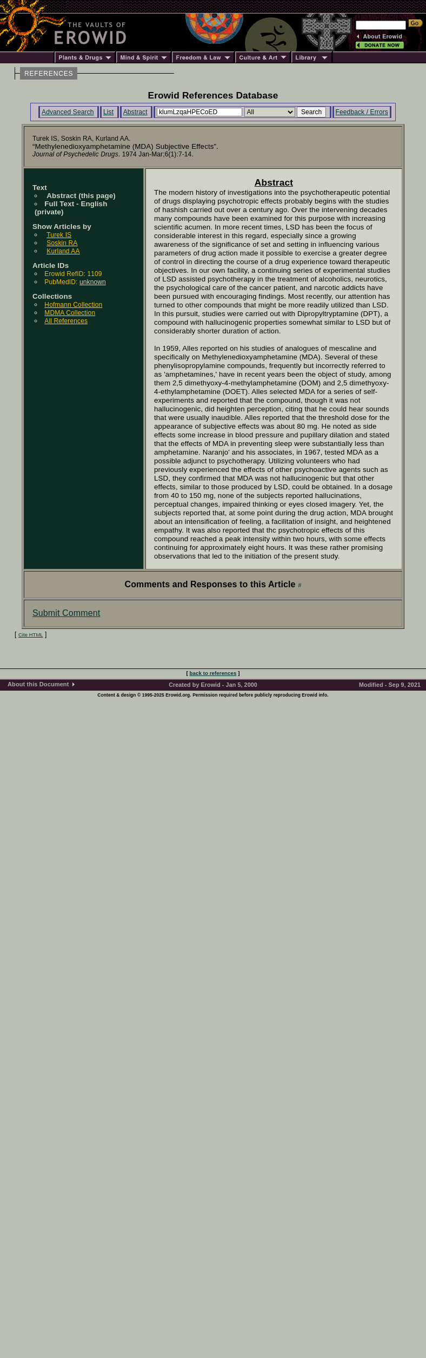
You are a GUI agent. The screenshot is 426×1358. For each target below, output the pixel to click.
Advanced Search (68, 112)
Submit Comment (66, 613)
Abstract (135, 112)
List (108, 112)
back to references (213, 673)
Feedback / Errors (362, 112)
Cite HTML (30, 635)
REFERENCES (48, 73)
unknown (92, 282)
